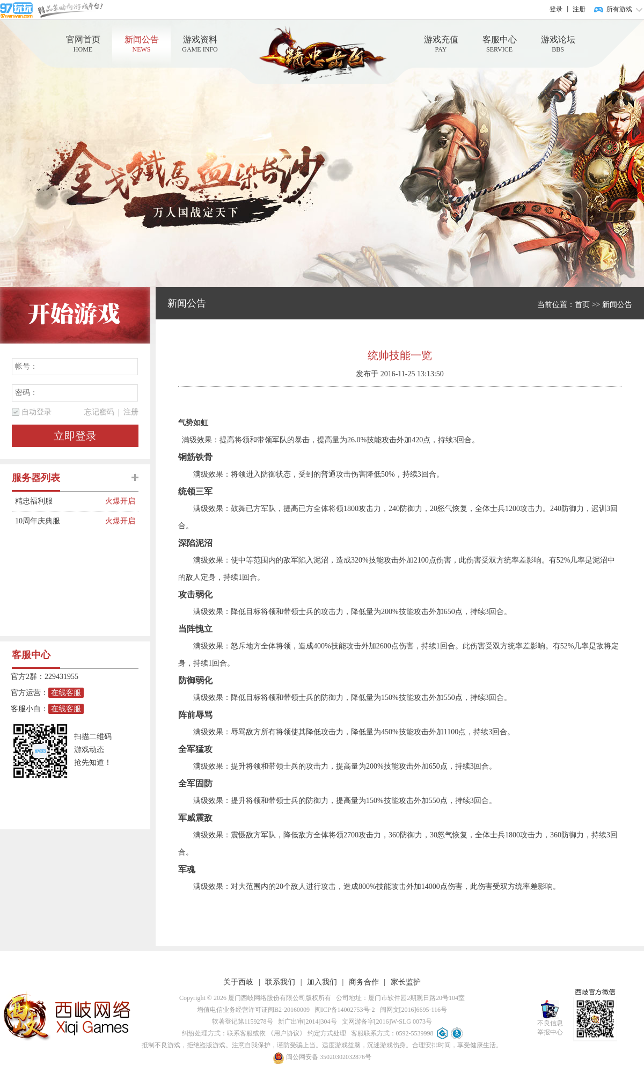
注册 (579, 9)
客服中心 (499, 44)
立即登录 (75, 436)
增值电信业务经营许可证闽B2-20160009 (253, 1009)
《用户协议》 (286, 1033)
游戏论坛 (558, 44)
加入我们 (322, 982)
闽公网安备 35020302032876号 (322, 1057)
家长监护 (406, 982)
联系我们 (280, 982)
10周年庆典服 (60, 521)
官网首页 (83, 44)
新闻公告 (141, 44)
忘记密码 (99, 412)
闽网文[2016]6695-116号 (412, 1009)
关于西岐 (238, 982)
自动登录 (36, 412)
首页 (582, 305)
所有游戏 (619, 9)
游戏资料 (200, 44)
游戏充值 (441, 44)
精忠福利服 (60, 501)
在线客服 (66, 693)
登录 (556, 9)
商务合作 (364, 982)
